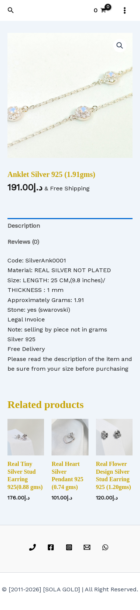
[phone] (34, 547)
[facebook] (52, 547)
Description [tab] (23, 225)
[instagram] (70, 547)
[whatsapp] (106, 547)
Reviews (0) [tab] (23, 241)
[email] (88, 547)
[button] (10, 10)
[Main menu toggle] (125, 10)
